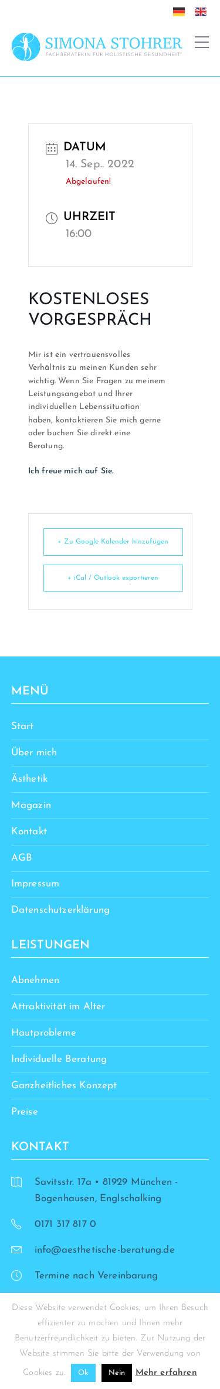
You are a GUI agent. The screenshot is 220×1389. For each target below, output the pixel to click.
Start (22, 726)
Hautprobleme (43, 1033)
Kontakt (29, 832)
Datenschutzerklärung (60, 910)
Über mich (34, 753)
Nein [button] (117, 1373)
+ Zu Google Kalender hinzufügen (112, 541)
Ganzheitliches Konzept (64, 1086)
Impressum (35, 884)
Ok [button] (83, 1373)
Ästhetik (29, 779)
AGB (22, 858)
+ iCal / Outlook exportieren (112, 578)
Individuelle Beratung (59, 1059)
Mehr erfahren (166, 1373)
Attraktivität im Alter (58, 1007)
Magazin (31, 805)
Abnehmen (35, 980)
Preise (24, 1112)
